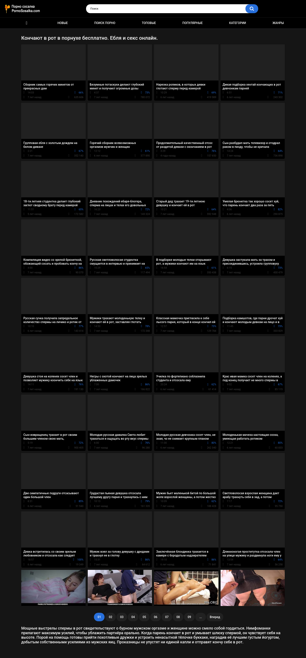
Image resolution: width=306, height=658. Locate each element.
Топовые (149, 23)
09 (189, 617)
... (200, 617)
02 (110, 617)
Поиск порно (104, 23)
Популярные (192, 23)
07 (167, 617)
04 (133, 617)
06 (155, 617)
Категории (237, 23)
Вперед (215, 617)
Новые (63, 23)
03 (121, 617)
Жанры (278, 23)
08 (178, 617)
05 (144, 617)
